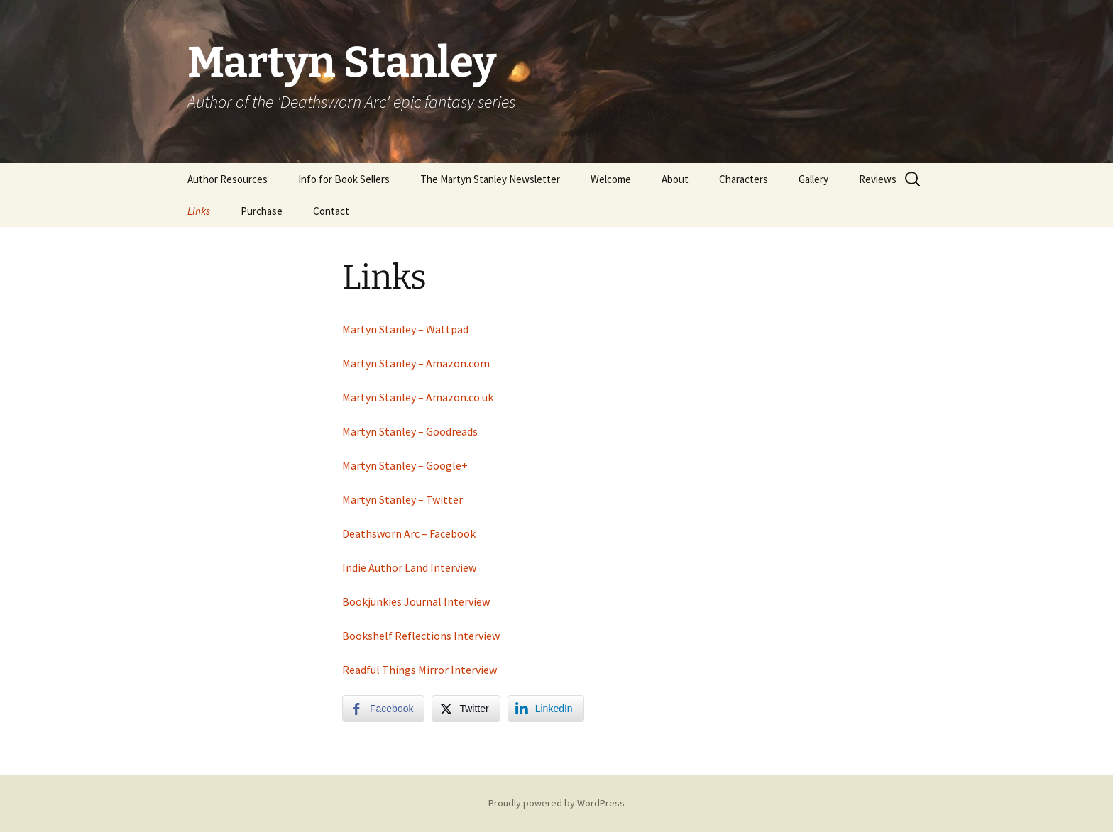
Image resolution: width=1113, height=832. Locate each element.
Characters (743, 179)
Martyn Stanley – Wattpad (405, 329)
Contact (331, 211)
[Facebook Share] (383, 708)
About (675, 179)
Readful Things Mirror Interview (419, 669)
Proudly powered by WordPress (556, 803)
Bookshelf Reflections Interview (421, 635)
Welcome (611, 179)
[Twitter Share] (466, 708)
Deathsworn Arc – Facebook (409, 533)
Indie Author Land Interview (409, 567)
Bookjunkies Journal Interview (416, 601)
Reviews (878, 179)
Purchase (262, 211)
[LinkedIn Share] (546, 708)
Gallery (813, 179)
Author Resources (227, 179)
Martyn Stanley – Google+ (405, 465)
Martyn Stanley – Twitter (402, 499)
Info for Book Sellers (344, 179)
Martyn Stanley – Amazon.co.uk (417, 397)
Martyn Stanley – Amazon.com (416, 363)
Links (198, 211)
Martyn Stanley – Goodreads (411, 431)
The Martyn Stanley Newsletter (490, 179)
